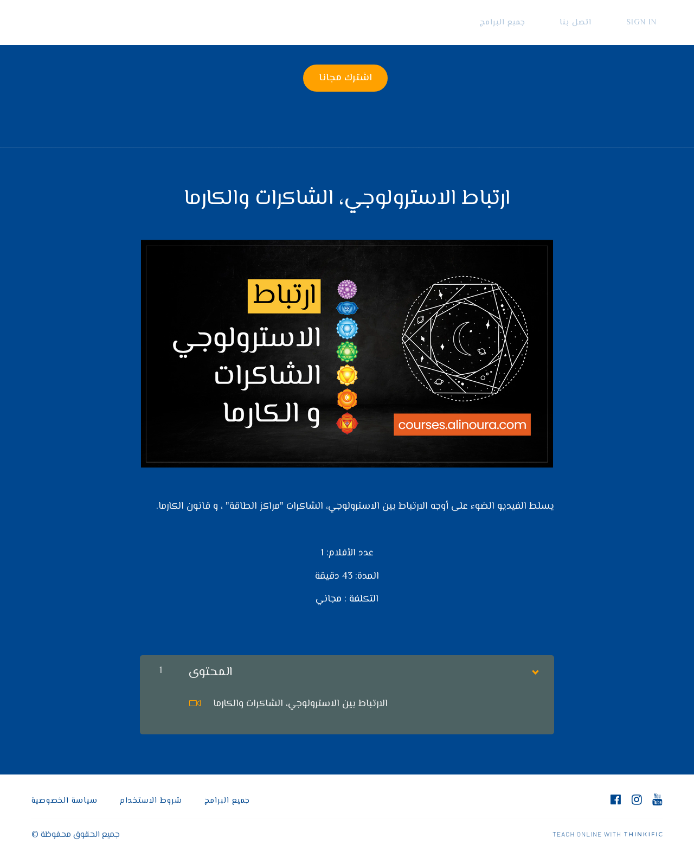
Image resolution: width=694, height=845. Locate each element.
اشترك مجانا (342, 78)
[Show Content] (534, 663)
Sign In (647, 22)
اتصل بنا (594, 22)
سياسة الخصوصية (64, 794)
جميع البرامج (533, 22)
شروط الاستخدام (151, 794)
